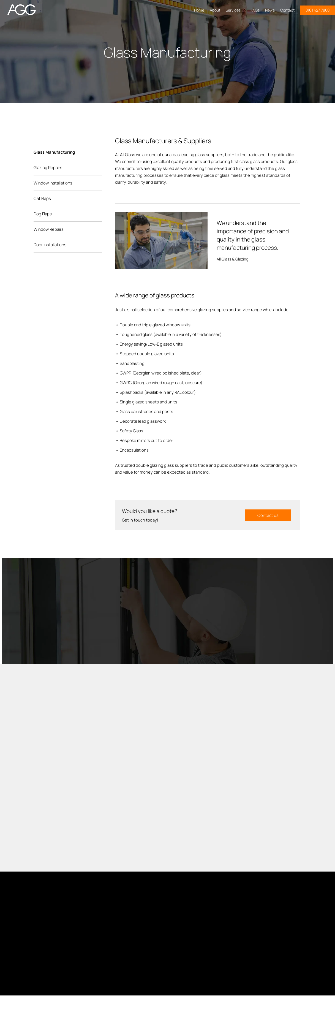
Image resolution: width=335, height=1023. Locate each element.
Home (199, 10)
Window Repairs (49, 229)
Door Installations (50, 245)
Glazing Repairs (48, 167)
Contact (287, 10)
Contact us (268, 515)
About (215, 10)
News (270, 10)
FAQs (255, 10)
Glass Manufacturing (54, 152)
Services (235, 10)
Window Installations (53, 183)
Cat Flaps (42, 198)
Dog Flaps (43, 214)
